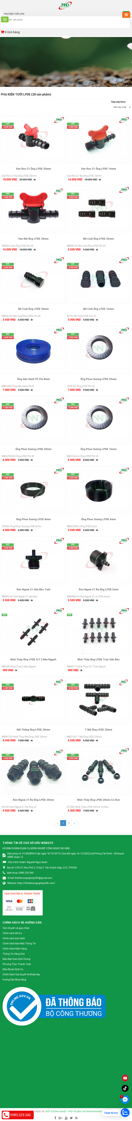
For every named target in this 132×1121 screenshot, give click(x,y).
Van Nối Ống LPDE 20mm (33, 238)
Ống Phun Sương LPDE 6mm (98, 519)
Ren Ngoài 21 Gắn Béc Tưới (33, 589)
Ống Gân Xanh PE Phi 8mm (33, 379)
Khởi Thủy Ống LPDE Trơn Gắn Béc (98, 659)
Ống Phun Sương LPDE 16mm (99, 449)
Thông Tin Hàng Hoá (14, 953)
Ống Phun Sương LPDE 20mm (33, 449)
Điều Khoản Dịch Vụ (13, 969)
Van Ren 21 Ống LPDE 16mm (98, 168)
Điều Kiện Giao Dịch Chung (16, 959)
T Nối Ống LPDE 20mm (98, 729)
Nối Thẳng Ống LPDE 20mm (33, 729)
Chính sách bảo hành (14, 938)
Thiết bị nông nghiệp (55, 1111)
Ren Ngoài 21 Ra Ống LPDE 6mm (98, 589)
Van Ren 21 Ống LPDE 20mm (33, 168)
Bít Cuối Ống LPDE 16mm (98, 308)
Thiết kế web (74, 1111)
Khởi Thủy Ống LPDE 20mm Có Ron (98, 799)
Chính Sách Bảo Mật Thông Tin (19, 943)
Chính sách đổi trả (12, 933)
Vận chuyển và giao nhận (16, 928)
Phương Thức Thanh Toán (17, 964)
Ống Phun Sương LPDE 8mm (33, 519)
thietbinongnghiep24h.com (96, 1111)
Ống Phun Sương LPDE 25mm (99, 379)
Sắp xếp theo (118, 101)
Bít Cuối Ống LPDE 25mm (98, 238)
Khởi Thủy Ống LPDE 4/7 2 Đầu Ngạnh (33, 659)
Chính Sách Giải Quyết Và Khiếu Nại (21, 974)
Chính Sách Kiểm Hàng (15, 948)
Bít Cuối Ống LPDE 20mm (33, 308)
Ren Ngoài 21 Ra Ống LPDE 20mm (33, 799)
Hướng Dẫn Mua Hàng (14, 979)
